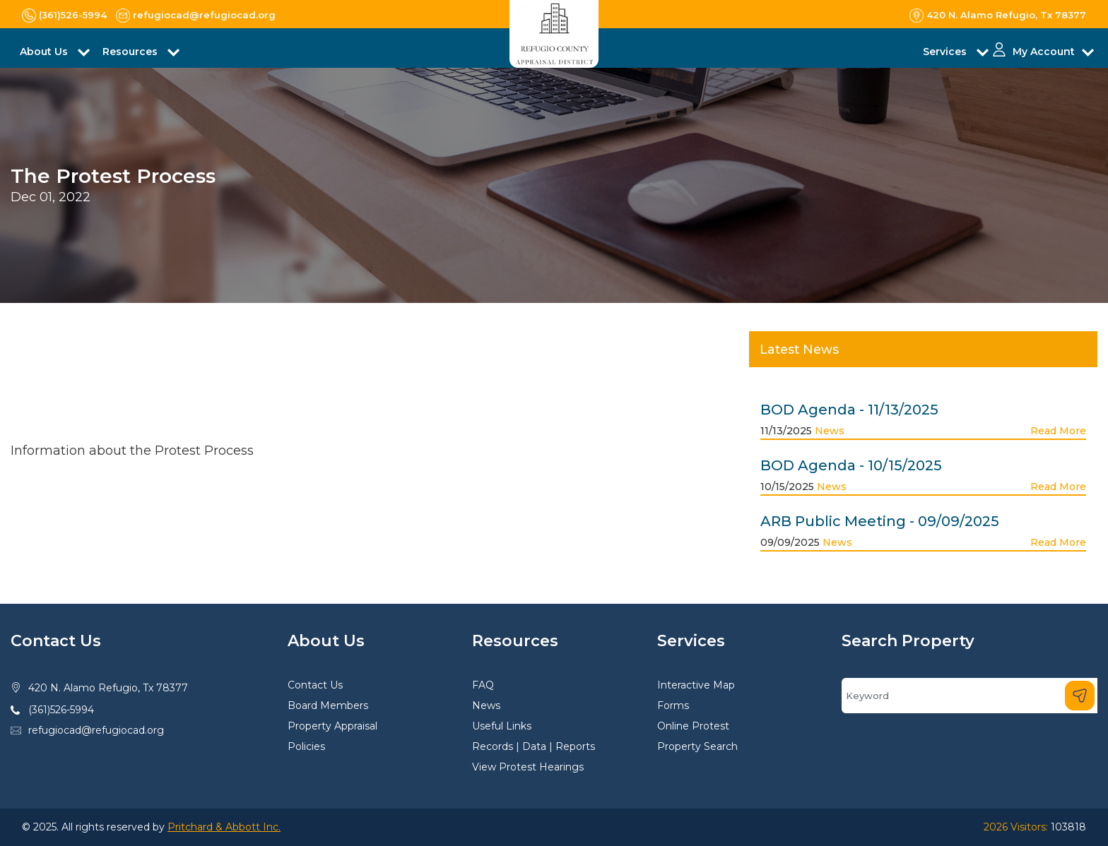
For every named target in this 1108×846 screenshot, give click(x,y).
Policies (306, 746)
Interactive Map (696, 685)
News (829, 430)
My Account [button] (1044, 51)
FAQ (483, 685)
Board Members (328, 705)
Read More (1058, 430)
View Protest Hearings (528, 767)
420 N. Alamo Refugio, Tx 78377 (108, 687)
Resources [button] (131, 51)
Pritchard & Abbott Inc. (224, 827)
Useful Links (501, 726)
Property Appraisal (332, 726)
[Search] (969, 695)
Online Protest (693, 726)
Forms (673, 705)
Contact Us (315, 685)
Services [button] (946, 51)
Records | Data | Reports (533, 746)
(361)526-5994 (61, 709)
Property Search (697, 746)
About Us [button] (45, 51)
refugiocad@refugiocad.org (96, 730)
